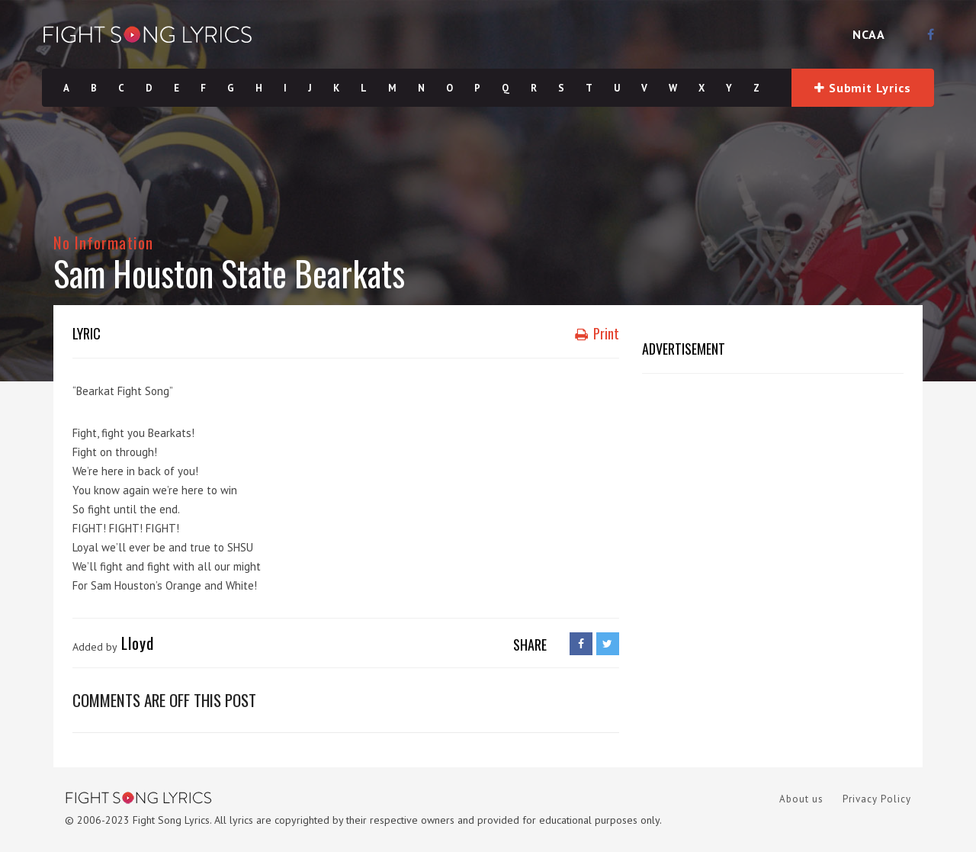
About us (801, 799)
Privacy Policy (877, 799)
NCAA (868, 34)
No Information (103, 242)
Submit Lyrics (862, 87)
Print (597, 333)
